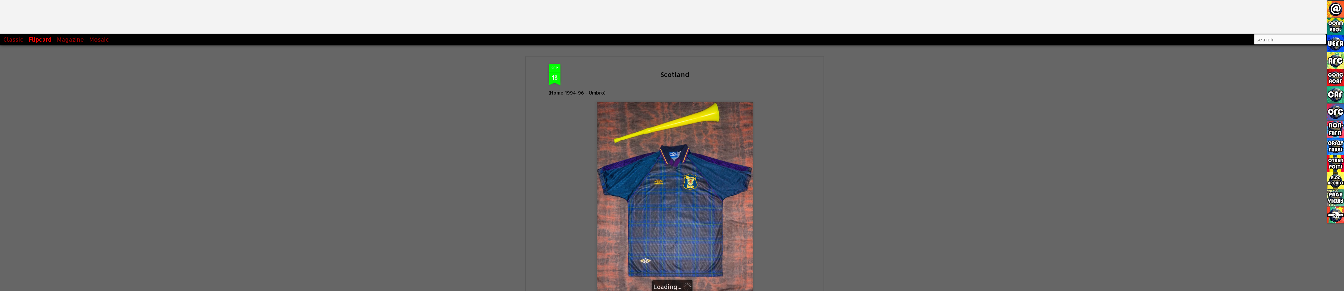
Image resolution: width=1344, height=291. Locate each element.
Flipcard (40, 39)
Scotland (674, 62)
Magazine (70, 39)
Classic (13, 39)
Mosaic (99, 39)
